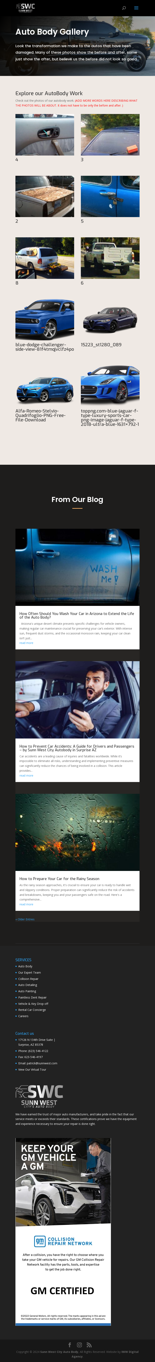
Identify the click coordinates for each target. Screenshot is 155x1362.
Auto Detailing (27, 985)
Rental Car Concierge (32, 1010)
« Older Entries (25, 919)
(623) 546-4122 (38, 1051)
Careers (23, 1016)
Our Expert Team (29, 972)
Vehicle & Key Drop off (33, 1004)
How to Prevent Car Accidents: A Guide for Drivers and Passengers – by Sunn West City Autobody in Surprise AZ (77, 748)
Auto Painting (27, 991)
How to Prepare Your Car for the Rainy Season (59, 878)
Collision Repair (28, 979)
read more (26, 643)
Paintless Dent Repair (32, 997)
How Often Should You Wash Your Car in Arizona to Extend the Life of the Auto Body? (77, 615)
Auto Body (25, 966)
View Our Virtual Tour (32, 1069)
